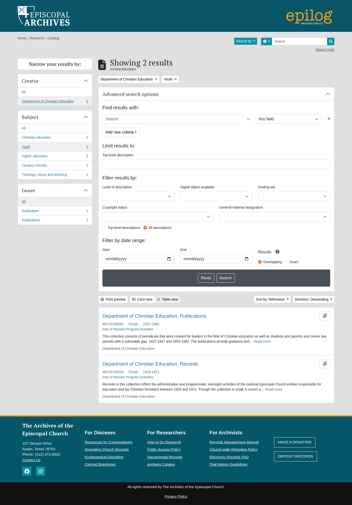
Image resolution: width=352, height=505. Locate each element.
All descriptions (160, 228)
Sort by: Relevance (271, 299)
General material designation (241, 207)
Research (37, 38)
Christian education (55, 138)
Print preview (113, 299)
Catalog (53, 38)
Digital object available (197, 187)
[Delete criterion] (329, 119)
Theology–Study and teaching (55, 175)
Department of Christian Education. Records (150, 364)
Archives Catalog (161, 464)
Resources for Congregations (108, 442)
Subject (30, 117)
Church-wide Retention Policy (233, 449)
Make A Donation (294, 442)
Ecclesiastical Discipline (104, 457)
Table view (167, 299)
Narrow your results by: (55, 64)
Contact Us (31, 460)
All (24, 92)
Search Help (325, 50)
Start (106, 250)
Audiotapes (55, 211)
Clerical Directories (100, 464)
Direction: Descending (312, 299)
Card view (142, 299)
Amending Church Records (107, 449)
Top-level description (118, 155)
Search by (244, 41)
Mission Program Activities (133, 329)
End (183, 250)
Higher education (55, 157)
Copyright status (114, 207)
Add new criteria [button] (120, 132)
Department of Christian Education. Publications (154, 316)
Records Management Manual (234, 442)
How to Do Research (164, 442)
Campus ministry (55, 166)
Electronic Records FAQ (229, 457)
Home (22, 38)
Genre (28, 190)
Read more (262, 341)
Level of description (117, 187)
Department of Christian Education (55, 102)
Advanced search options (130, 94)
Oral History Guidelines (228, 464)
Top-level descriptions (124, 228)
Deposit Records (295, 456)
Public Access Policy (164, 449)
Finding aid (266, 187)
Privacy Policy (176, 496)
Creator (30, 81)
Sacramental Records (164, 457)
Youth (55, 147)
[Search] (299, 41)
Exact (294, 262)
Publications (55, 221)
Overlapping (272, 262)
